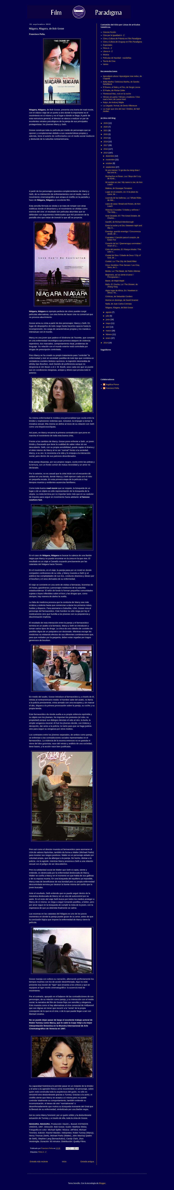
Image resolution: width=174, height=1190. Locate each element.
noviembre (110, 160)
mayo (108, 323)
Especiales (107, 45)
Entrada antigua (87, 1161)
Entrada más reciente (39, 1161)
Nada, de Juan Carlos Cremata (118, 304)
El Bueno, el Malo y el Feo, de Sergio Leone (121, 87)
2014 (106, 343)
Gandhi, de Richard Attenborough (119, 222)
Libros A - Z (108, 51)
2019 (106, 138)
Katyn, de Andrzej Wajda (113, 102)
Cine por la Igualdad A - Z (114, 35)
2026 (106, 123)
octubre (109, 163)
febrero (109, 334)
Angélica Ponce (112, 384)
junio (108, 319)
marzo (109, 331)
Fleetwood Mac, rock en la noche (117, 94)
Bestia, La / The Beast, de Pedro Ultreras (122, 271)
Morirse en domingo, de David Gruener (121, 300)
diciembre (110, 156)
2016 (106, 149)
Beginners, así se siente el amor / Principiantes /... (119, 276)
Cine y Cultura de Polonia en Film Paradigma (122, 38)
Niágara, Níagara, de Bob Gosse (119, 307)
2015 (106, 153)
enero (108, 338)
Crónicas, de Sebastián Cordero (118, 296)
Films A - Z (42, 1152)
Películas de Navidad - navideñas (117, 58)
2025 (106, 127)
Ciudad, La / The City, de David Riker (121, 261)
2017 (106, 145)
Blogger (102, 1183)
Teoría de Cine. (109, 61)
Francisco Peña (112, 388)
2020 (106, 134)
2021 (106, 130)
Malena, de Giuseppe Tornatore (118, 188)
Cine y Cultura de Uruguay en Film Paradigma (122, 42)
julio (108, 316)
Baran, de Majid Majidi (114, 281)
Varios (105, 64)
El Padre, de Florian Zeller (114, 90)
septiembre (111, 167)
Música (106, 55)
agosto (109, 312)
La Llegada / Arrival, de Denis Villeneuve (120, 106)
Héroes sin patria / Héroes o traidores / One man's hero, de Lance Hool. (121, 98)
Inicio (64, 1161)
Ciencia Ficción (109, 32)
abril (108, 327)
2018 (106, 141)
